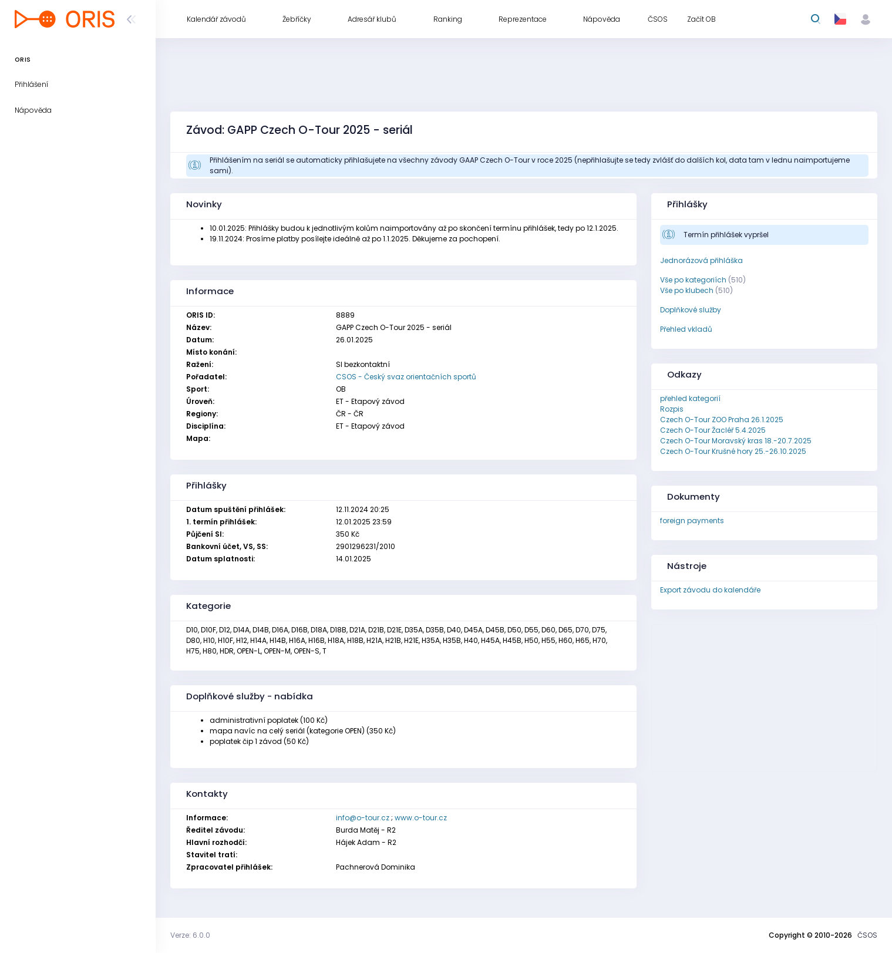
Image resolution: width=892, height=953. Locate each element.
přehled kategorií (690, 398)
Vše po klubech (686, 290)
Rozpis (672, 409)
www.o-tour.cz (421, 818)
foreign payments (692, 521)
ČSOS (867, 935)
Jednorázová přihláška (701, 260)
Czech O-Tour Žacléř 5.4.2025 (713, 430)
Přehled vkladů (686, 329)
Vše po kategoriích (693, 280)
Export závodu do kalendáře (710, 590)
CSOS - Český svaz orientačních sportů (406, 377)
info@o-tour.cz (362, 818)
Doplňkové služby (690, 310)
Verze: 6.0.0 (190, 935)
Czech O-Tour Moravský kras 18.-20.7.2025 (736, 441)
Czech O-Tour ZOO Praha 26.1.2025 (721, 420)
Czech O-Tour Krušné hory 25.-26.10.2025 (733, 451)
